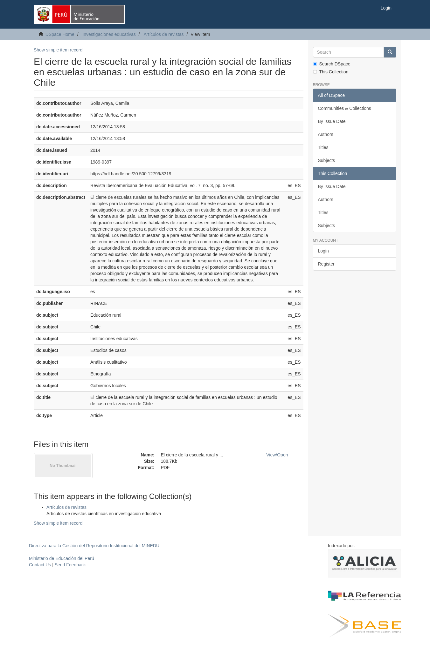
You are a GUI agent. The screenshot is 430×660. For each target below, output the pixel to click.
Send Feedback (70, 564)
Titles (323, 147)
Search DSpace (331, 63)
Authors (325, 134)
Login (323, 250)
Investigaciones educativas (108, 34)
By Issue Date (332, 121)
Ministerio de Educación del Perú (61, 558)
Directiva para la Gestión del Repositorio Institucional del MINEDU (94, 545)
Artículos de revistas (164, 34)
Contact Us (40, 564)
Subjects (326, 160)
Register (326, 263)
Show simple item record (58, 49)
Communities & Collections (344, 108)
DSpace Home (59, 34)
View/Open (277, 454)
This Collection (331, 71)
